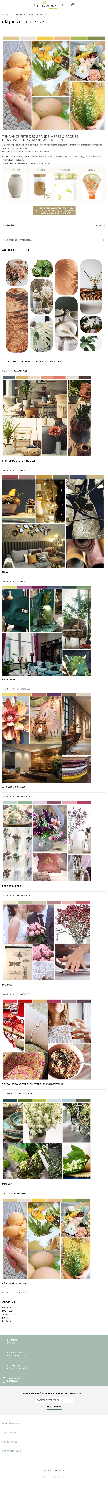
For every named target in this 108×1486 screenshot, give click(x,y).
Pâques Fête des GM (14, 1283)
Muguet (7, 1184)
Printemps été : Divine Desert (20, 461)
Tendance (17, 14)
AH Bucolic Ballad (13, 787)
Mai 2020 (6, 1321)
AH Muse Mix (9, 679)
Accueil (5, 14)
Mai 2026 (6, 1307)
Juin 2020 (6, 1317)
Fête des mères (11, 886)
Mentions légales (52, 1470)
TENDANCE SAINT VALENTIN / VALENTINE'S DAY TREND (32, 1084)
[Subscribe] (54, 1407)
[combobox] (54, 240)
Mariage (7, 985)
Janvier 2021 (7, 1310)
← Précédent (8, 225)
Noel (5, 572)
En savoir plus (20, 371)
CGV (62, 1470)
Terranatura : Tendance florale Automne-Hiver (32, 361)
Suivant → (101, 225)
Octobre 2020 (8, 1314)
